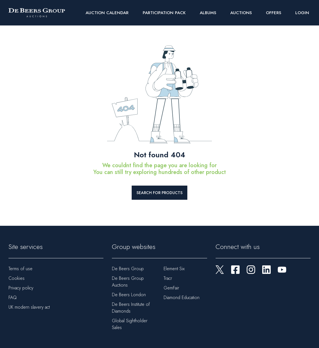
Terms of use (20, 268)
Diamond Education (181, 297)
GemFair (171, 288)
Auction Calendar (107, 13)
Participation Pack (164, 13)
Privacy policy (20, 288)
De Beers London (129, 294)
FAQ (12, 297)
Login (302, 13)
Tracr (168, 278)
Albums (208, 13)
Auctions (241, 13)
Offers (273, 13)
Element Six (174, 268)
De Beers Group (128, 268)
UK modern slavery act (29, 307)
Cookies (16, 278)
